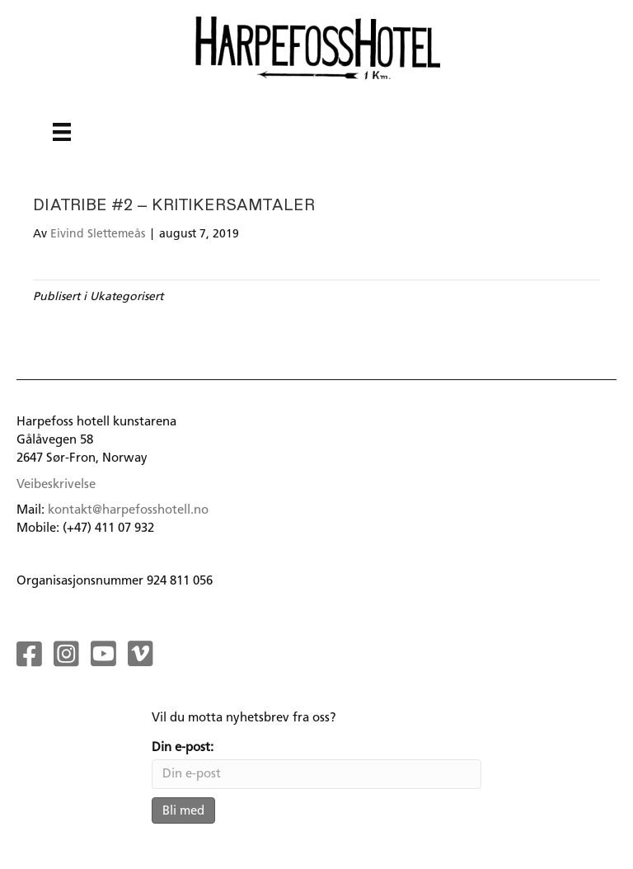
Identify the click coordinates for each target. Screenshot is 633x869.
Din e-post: (182, 747)
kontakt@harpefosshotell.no (128, 509)
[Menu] (61, 132)
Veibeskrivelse (56, 484)
